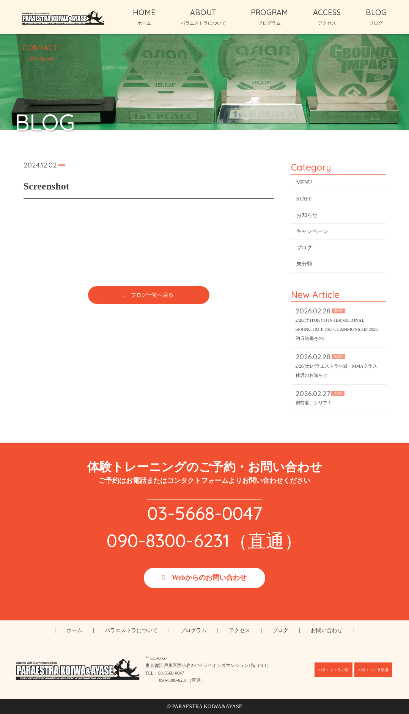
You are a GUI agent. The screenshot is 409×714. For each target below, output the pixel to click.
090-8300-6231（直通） (204, 540)
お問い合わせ (327, 630)
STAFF (304, 200)
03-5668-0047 (204, 513)
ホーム (74, 630)
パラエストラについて (131, 630)
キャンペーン (312, 233)
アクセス (239, 630)
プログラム (193, 630)
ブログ (304, 249)
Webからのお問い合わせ (209, 577)
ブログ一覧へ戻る (152, 296)
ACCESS (327, 17)
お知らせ (307, 216)
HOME (144, 17)
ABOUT (203, 17)
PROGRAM (269, 17)
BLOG (376, 17)
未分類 (304, 265)
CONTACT (40, 52)
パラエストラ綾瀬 (373, 670)
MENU (304, 184)
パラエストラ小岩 (333, 670)
